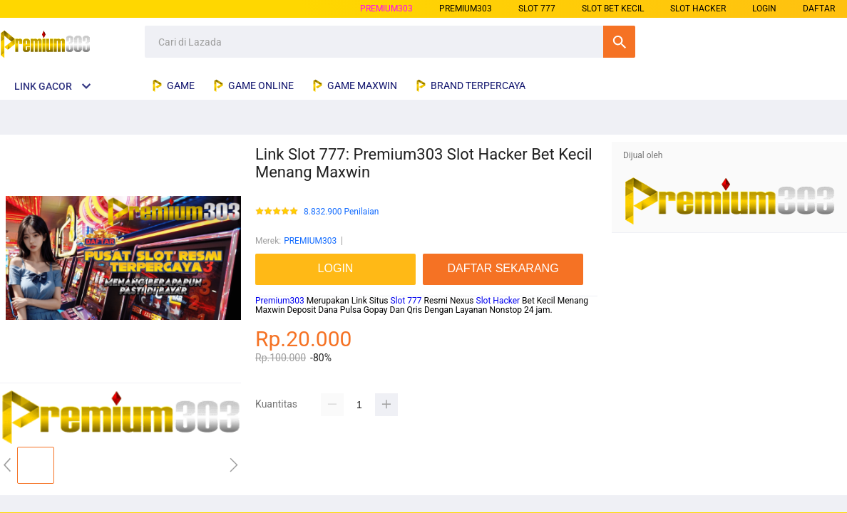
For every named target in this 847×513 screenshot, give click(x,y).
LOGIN (764, 9)
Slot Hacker (498, 301)
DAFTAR (819, 9)
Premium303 (279, 301)
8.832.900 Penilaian (341, 212)
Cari (619, 42)
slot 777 (536, 9)
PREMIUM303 (386, 9)
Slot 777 (406, 301)
